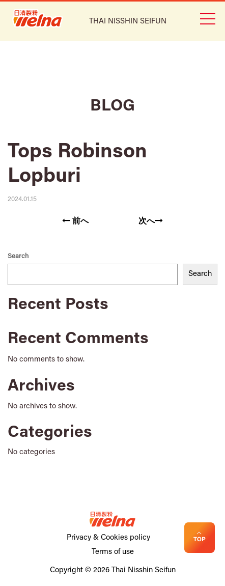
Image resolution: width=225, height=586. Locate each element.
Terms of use (113, 552)
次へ (150, 221)
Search (18, 256)
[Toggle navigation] (207, 18)
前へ (75, 221)
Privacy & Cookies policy (108, 538)
